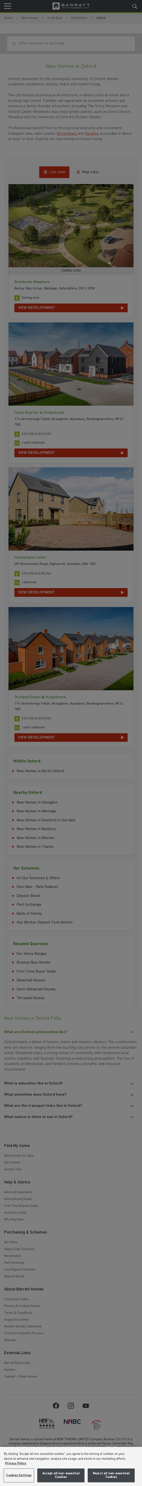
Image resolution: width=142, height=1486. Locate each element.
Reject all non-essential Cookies (111, 1475)
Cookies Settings (18, 1475)
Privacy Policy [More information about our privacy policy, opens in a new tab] (15, 1463)
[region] (71, 1466)
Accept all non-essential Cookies (61, 1475)
